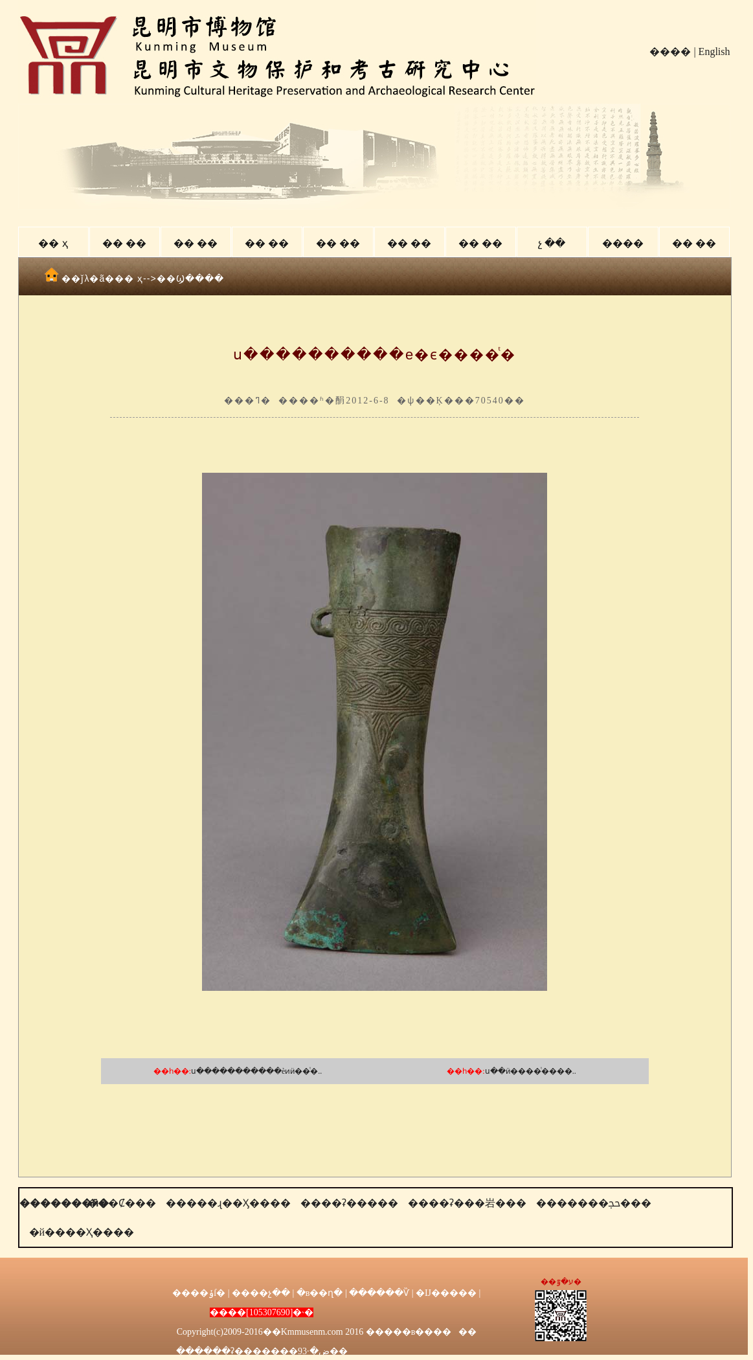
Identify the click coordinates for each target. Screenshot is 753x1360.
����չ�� (261, 1293)
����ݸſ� (198, 1293)
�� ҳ (52, 243)
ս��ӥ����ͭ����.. (530, 1071)
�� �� (124, 243)
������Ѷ (379, 1293)
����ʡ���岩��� (467, 1202)
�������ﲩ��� (593, 1202)
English (714, 51)
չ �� (551, 243)
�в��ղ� (320, 1293)
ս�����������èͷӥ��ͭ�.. (256, 1071)
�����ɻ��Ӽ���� (228, 1202)
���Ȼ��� (121, 1202)
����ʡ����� (349, 1202)
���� (670, 51)
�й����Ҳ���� (82, 1232)
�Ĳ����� (446, 1293)
